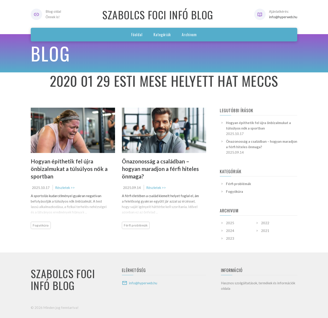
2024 (230, 231)
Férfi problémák (136, 225)
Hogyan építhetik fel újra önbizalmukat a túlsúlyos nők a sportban (69, 169)
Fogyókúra (41, 225)
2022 (265, 223)
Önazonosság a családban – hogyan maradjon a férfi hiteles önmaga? (160, 169)
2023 (230, 238)
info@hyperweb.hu (283, 17)
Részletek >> (65, 188)
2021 (265, 231)
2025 (230, 223)
